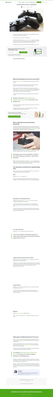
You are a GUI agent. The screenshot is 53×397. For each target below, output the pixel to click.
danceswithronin (19, 176)
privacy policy (19, 55)
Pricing (29, 1)
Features (17, 1)
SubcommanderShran (20, 313)
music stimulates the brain (27, 40)
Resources (25, 1)
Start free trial (39, 1)
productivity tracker (22, 364)
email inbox (31, 160)
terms (15, 55)
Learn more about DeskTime (14, 116)
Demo (31, 1)
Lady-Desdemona (19, 286)
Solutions (21, 1)
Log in (43, 1)
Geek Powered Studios (26, 200)
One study (36, 41)
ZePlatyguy (18, 231)
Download (34, 1)
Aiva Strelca (20, 371)
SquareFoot (28, 259)
